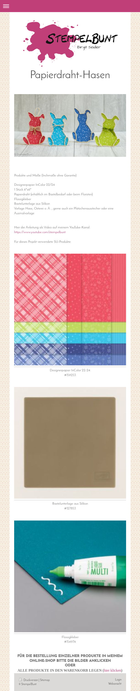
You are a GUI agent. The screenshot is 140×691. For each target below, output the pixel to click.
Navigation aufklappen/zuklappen (70, 6)
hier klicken (112, 670)
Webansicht (115, 683)
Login (118, 679)
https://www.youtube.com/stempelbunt (40, 232)
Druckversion (29, 680)
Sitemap (45, 680)
